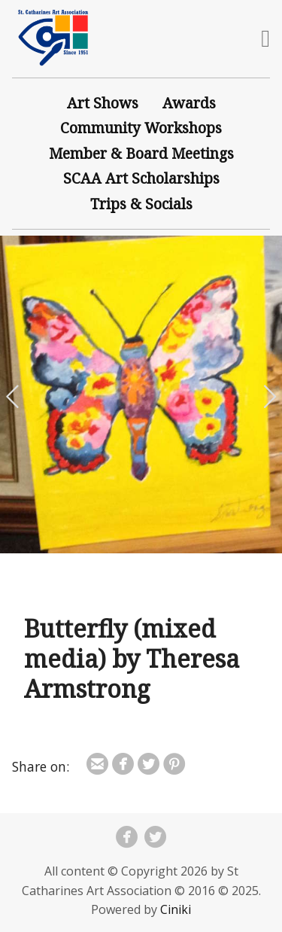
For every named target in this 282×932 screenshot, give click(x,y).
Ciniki (175, 909)
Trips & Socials (141, 203)
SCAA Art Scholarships (141, 178)
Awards (189, 103)
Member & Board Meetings (141, 153)
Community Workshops (141, 127)
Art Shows (102, 103)
